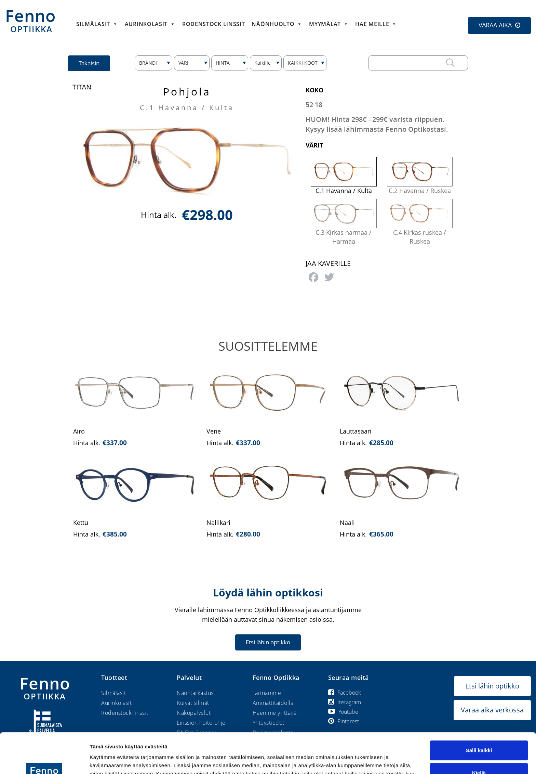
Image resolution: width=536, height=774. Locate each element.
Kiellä (479, 732)
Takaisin (89, 63)
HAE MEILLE (376, 24)
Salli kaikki (479, 710)
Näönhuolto (277, 24)
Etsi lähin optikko (268, 642)
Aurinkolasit (150, 24)
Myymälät (328, 24)
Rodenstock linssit (213, 24)
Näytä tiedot (104, 760)
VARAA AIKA (495, 25)
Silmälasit (97, 24)
